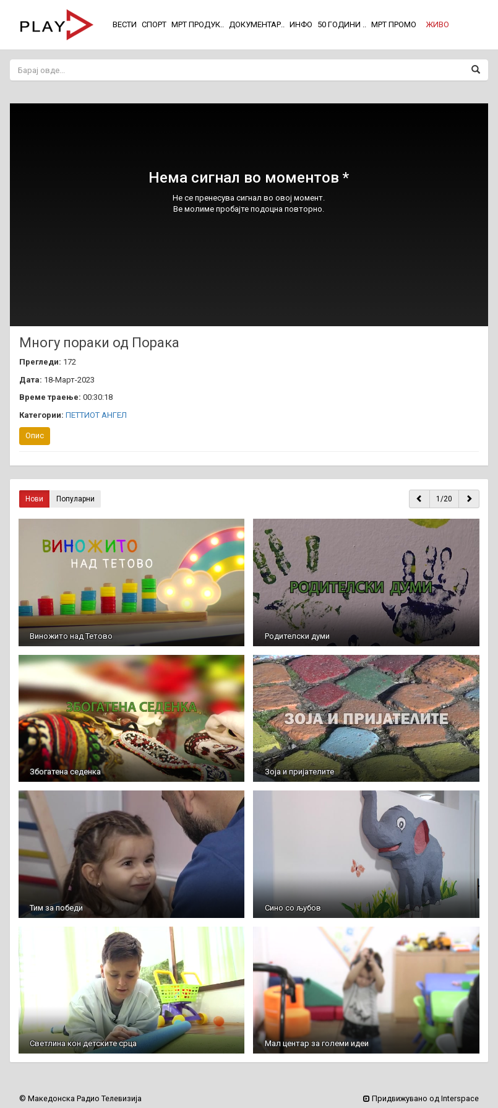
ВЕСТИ (125, 24)
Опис (34, 435)
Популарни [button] (75, 499)
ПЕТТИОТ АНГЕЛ (96, 415)
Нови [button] (34, 499)
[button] (437, 25)
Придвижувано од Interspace (421, 1098)
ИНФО (301, 24)
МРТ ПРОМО (393, 24)
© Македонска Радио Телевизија (80, 1098)
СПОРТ (154, 24)
